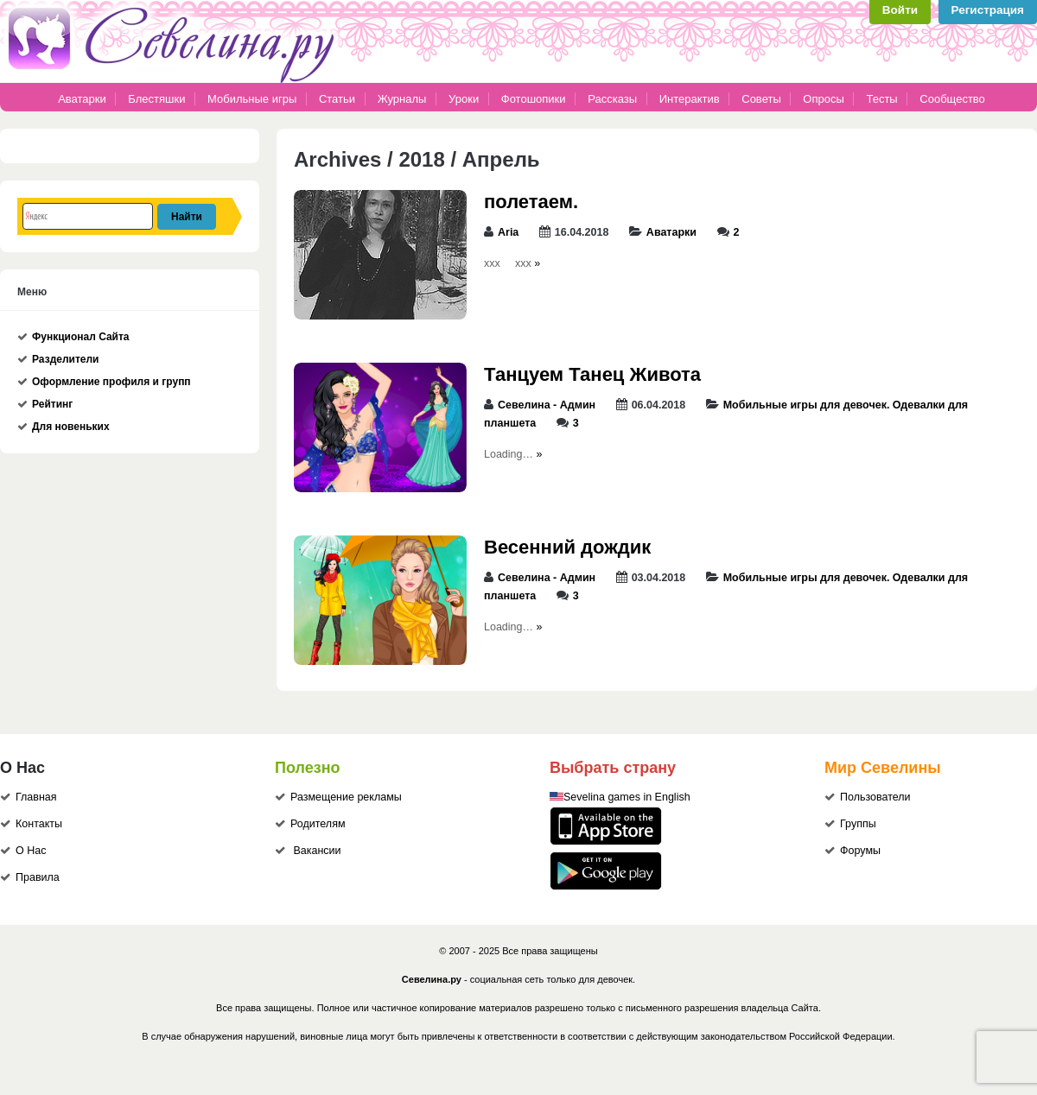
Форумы (860, 851)
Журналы (402, 98)
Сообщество (952, 98)
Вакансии (316, 851)
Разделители (65, 359)
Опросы (823, 98)
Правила (38, 877)
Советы (760, 98)
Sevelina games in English (626, 797)
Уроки (464, 98)
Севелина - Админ (546, 405)
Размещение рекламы (346, 797)
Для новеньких (71, 427)
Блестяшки (156, 98)
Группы (858, 824)
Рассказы (613, 98)
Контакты (39, 824)
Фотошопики (533, 98)
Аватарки (82, 98)
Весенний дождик (567, 547)
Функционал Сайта (81, 337)
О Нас (31, 851)
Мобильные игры (251, 98)
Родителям (318, 824)
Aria (508, 232)
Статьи (337, 98)
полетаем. (531, 201)
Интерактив (689, 98)
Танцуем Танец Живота (592, 374)
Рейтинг (52, 404)
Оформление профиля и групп (111, 382)
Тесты (881, 98)
